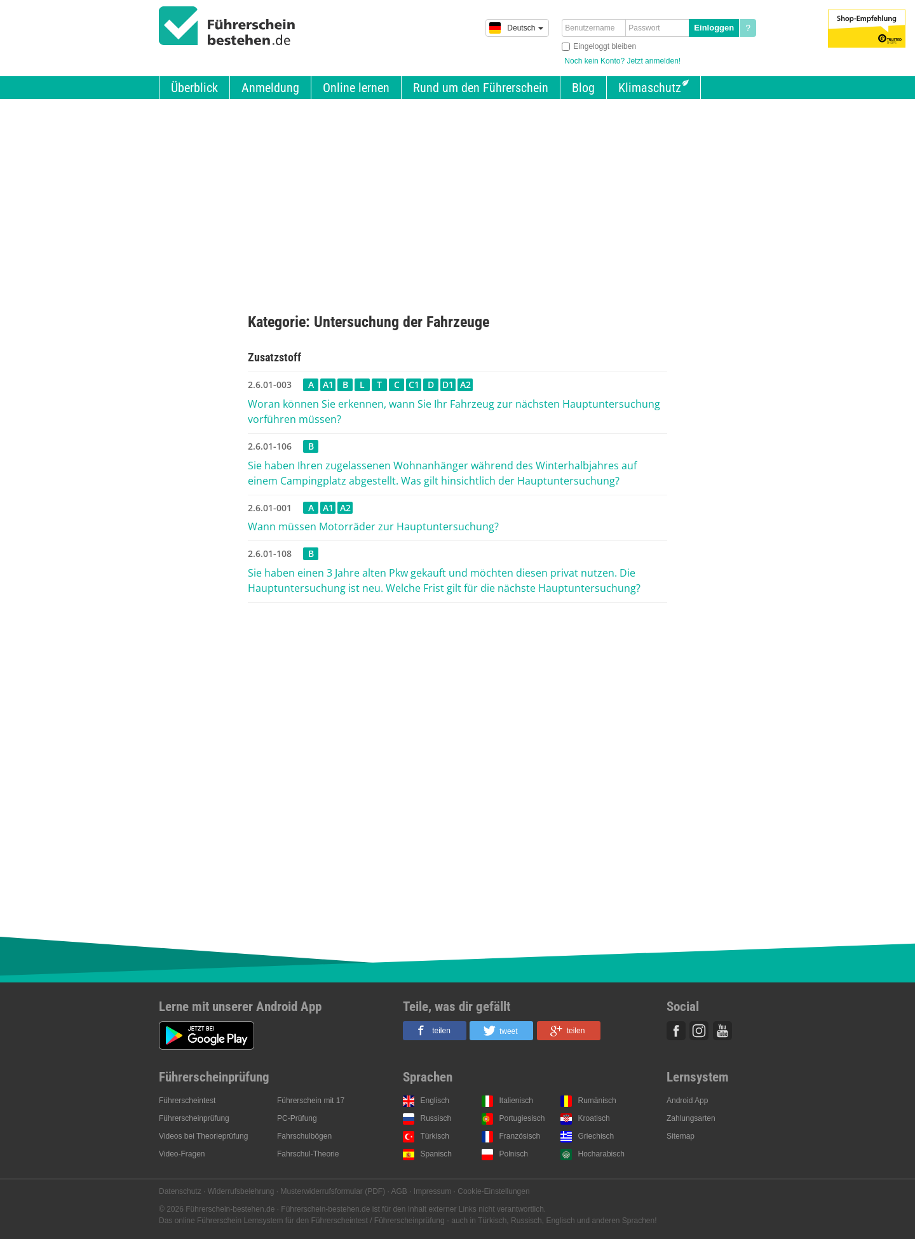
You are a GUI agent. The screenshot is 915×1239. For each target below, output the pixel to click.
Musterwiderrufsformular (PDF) (332, 1191)
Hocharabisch (601, 1153)
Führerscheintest (187, 1100)
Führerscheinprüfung (194, 1118)
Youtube (722, 1030)
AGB (399, 1191)
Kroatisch (594, 1118)
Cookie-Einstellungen (493, 1191)
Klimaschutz (649, 87)
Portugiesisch (522, 1118)
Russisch (436, 1118)
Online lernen (356, 87)
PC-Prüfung (297, 1118)
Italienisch (516, 1100)
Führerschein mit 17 (310, 1100)
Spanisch (436, 1153)
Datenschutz (180, 1191)
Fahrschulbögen (304, 1136)
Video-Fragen (182, 1153)
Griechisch (596, 1136)
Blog (583, 87)
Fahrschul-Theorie (308, 1153)
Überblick (194, 87)
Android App (687, 1100)
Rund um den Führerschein (480, 87)
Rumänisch (597, 1100)
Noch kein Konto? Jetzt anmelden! (622, 61)
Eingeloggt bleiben (604, 46)
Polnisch (513, 1153)
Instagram (698, 1030)
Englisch (435, 1100)
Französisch (520, 1136)
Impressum (432, 1191)
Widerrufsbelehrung (241, 1191)
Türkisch (435, 1136)
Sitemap (681, 1136)
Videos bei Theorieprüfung (203, 1136)
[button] (434, 1030)
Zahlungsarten (691, 1118)
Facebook (676, 1030)
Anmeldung (270, 87)
